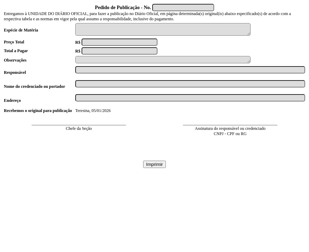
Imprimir (154, 167)
